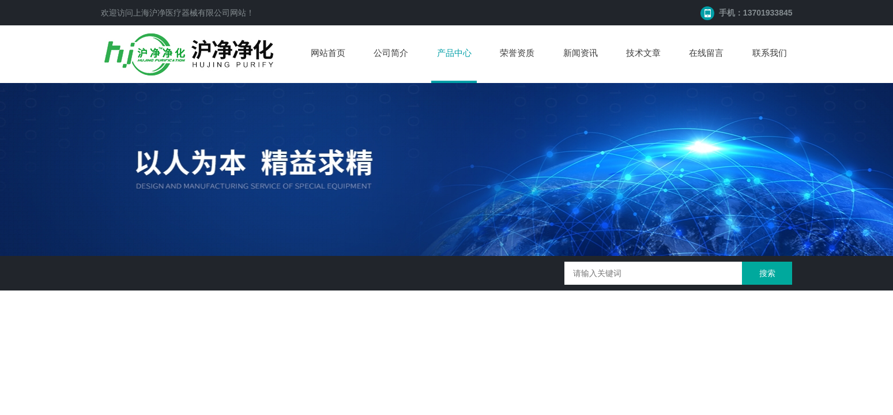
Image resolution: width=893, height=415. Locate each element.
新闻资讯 (580, 53)
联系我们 (769, 53)
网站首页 (328, 53)
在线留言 (706, 53)
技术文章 (643, 53)
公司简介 (391, 53)
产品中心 (454, 53)
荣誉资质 (517, 53)
